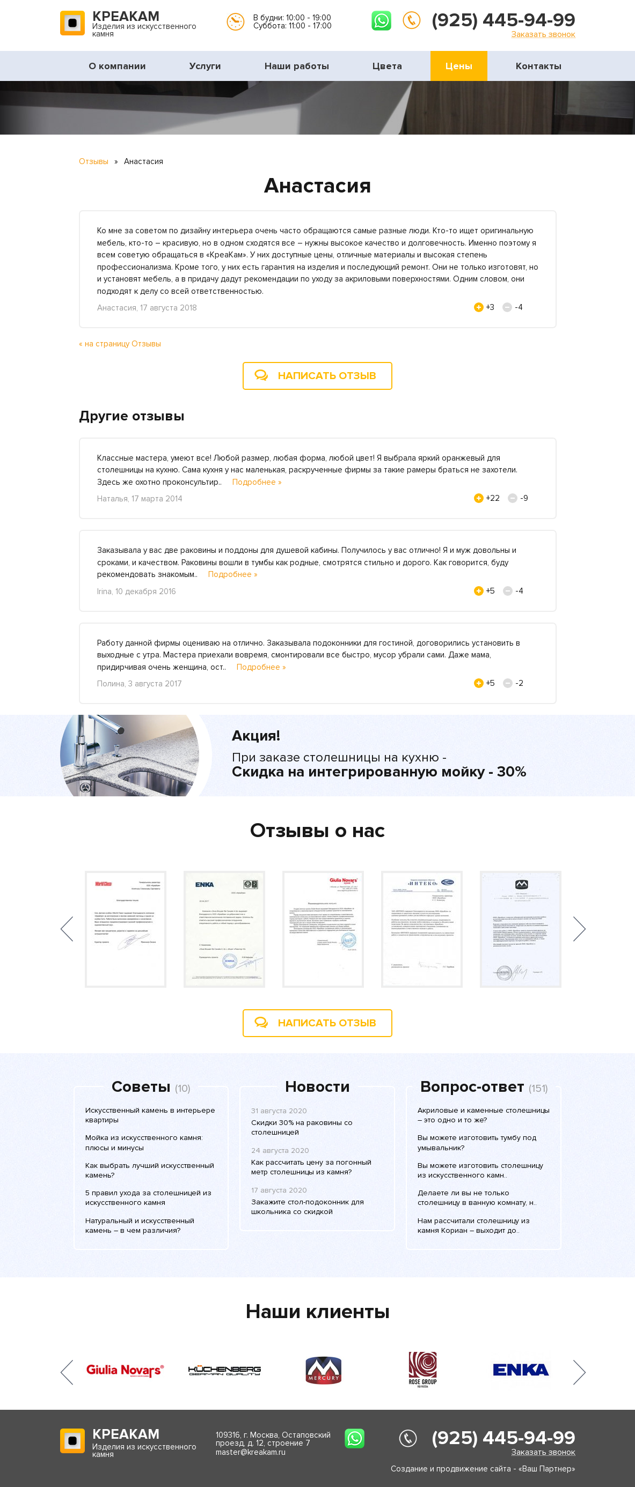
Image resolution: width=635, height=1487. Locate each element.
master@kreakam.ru (251, 1452)
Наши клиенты (317, 1312)
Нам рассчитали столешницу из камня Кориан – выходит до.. (474, 1225)
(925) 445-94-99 (503, 20)
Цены (459, 66)
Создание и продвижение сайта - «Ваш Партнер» (483, 1469)
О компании (117, 66)
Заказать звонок (543, 34)
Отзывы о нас (317, 831)
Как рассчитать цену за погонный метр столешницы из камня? (311, 1167)
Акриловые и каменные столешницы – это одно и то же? (484, 1115)
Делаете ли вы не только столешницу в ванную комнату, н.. (477, 1197)
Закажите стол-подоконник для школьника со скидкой (307, 1206)
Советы (141, 1087)
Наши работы (297, 66)
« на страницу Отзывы (120, 344)
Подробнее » (257, 482)
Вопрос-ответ (472, 1087)
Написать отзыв (327, 375)
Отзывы (93, 161)
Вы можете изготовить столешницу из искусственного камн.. (480, 1170)
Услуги (205, 66)
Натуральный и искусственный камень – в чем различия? (139, 1225)
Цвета (387, 66)
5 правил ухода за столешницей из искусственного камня (148, 1197)
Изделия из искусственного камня (144, 25)
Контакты (538, 66)
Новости (317, 1087)
